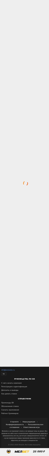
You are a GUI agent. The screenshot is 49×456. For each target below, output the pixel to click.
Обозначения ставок (10, 406)
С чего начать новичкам (11, 383)
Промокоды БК (7, 402)
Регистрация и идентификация (14, 386)
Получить (12, 314)
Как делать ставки (9, 393)
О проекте (14, 421)
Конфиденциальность (15, 424)
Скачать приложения (10, 410)
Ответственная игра (31, 427)
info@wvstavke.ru (8, 370)
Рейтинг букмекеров (9, 413)
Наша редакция (29, 421)
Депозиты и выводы (9, 390)
